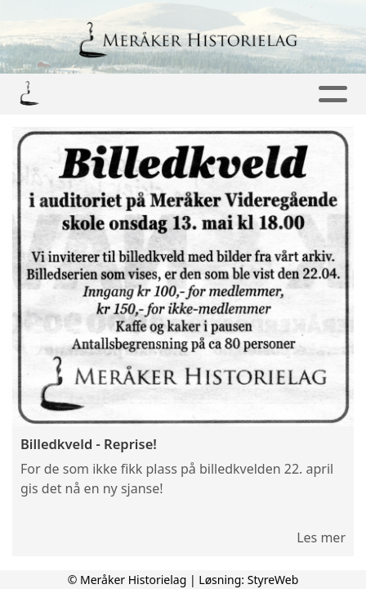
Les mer (321, 537)
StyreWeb (273, 579)
